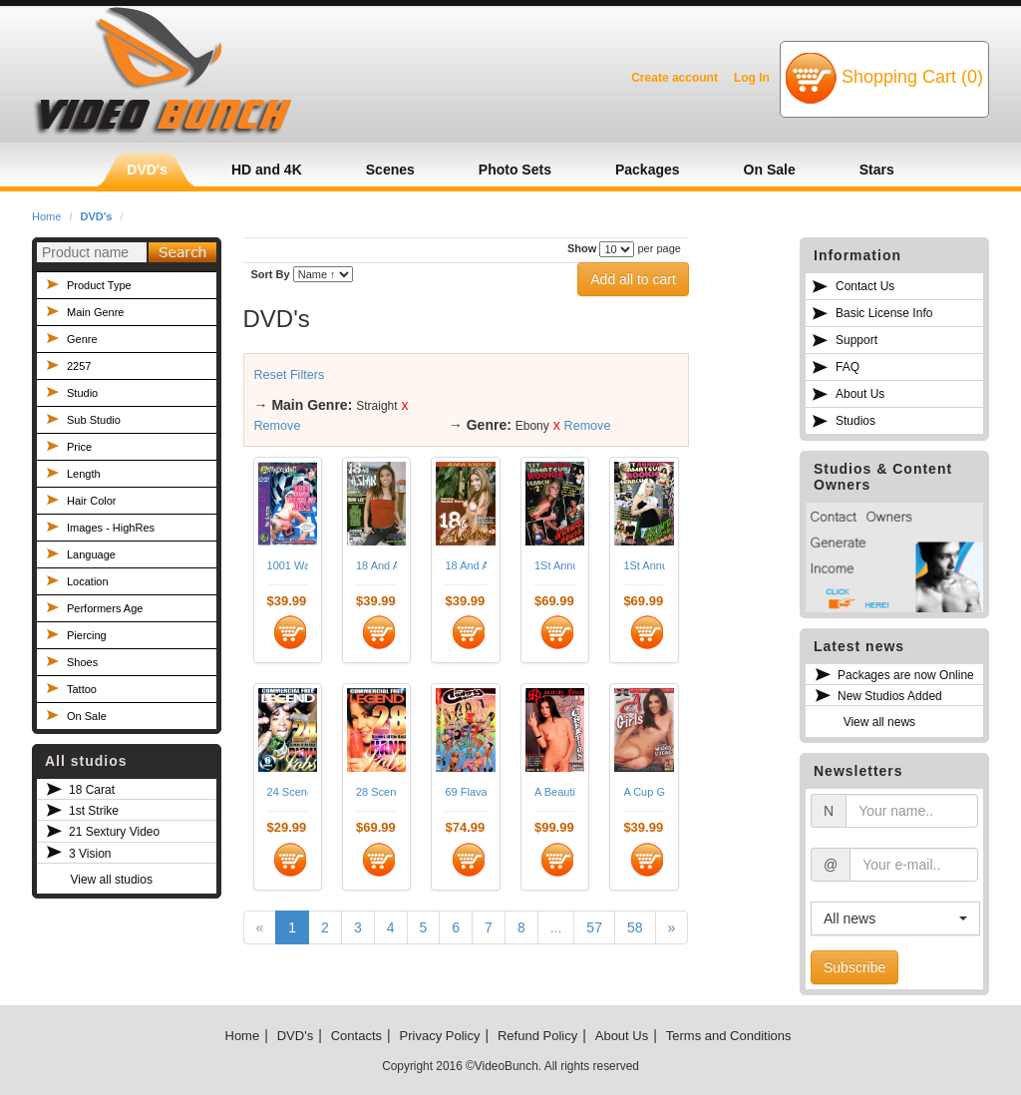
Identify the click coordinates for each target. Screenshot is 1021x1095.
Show (581, 248)
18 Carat (92, 790)
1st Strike (94, 811)
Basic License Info (884, 313)
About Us (860, 394)
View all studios (111, 880)
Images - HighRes (111, 528)
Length (84, 474)
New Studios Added (890, 696)
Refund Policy (537, 1035)
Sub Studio (94, 420)
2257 (79, 366)
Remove (277, 426)
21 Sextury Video (114, 832)
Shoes (82, 662)
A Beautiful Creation (554, 792)
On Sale (87, 716)
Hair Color (92, 501)
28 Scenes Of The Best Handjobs (376, 792)
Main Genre (95, 312)
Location (88, 581)
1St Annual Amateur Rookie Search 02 (554, 565)
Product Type (99, 285)
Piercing (87, 635)
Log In (752, 78)
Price (79, 447)
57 (594, 927)
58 (635, 927)
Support (856, 340)
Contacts (356, 1035)
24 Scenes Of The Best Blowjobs (287, 792)
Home (46, 216)
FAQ (847, 367)
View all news (879, 722)
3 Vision (90, 854)
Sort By (270, 274)
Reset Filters (289, 375)
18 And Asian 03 (465, 565)
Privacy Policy (440, 1035)
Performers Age (105, 608)
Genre (82, 339)
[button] (895, 918)
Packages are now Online (906, 675)
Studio (82, 393)
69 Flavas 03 (465, 792)
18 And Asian (376, 565)
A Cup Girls (643, 792)
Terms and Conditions (729, 1035)
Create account (674, 78)
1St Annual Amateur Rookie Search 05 (643, 565)
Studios (855, 421)
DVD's (97, 216)
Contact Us (865, 286)
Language (91, 554)
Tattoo (82, 689)
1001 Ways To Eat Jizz (287, 565)
